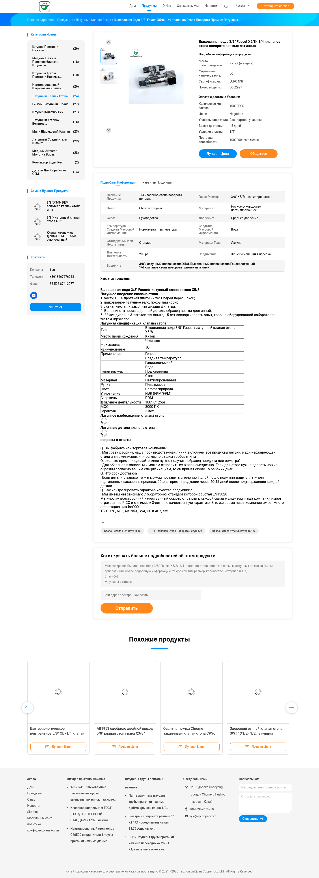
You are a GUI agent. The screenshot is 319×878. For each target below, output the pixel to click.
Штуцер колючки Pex (55, 112)
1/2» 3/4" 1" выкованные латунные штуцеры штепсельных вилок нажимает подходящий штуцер (93, 794)
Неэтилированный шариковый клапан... (55, 86)
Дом (30, 787)
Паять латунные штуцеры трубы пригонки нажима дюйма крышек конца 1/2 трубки (147, 802)
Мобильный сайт (39, 818)
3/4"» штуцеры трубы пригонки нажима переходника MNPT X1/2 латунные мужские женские (151, 843)
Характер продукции (157, 182)
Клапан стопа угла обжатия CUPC (233, 531)
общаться (56, 307)
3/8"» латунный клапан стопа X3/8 (63, 219)
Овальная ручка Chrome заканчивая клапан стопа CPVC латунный (189, 733)
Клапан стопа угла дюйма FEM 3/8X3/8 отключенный (61, 236)
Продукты (34, 793)
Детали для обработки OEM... (55, 172)
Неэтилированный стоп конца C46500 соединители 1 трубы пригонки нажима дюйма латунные (92, 835)
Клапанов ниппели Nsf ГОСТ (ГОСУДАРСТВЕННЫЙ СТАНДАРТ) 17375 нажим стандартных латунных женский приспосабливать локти (91, 814)
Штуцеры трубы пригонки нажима (144, 783)
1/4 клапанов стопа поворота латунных (176, 531)
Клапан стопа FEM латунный (122, 531)
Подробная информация (118, 182)
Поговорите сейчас (275, 6)
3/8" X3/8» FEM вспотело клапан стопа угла (63, 206)
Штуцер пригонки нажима (86, 779)
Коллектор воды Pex (55, 162)
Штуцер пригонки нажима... (55, 48)
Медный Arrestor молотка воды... (55, 152)
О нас (31, 799)
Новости (33, 805)
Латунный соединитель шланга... (55, 141)
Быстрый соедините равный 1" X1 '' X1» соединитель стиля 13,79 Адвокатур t (151, 822)
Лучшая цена (218, 154)
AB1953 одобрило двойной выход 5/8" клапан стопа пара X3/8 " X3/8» (125, 733)
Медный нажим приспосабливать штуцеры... (55, 61)
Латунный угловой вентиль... (55, 121)
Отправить (127, 608)
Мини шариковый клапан (55, 131)
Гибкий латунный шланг (55, 104)
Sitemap (33, 812)
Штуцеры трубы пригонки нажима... (55, 75)
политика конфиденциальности (42, 827)
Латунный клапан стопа (55, 96)
